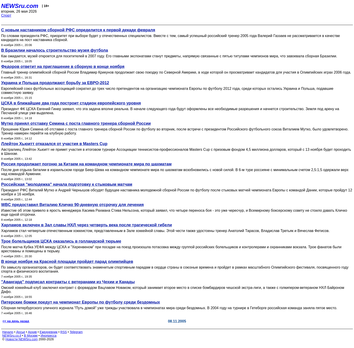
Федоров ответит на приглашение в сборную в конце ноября (62, 66)
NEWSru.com (19, 5)
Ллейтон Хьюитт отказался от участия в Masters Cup (54, 144)
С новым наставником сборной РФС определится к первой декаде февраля (78, 30)
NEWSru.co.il (11, 335)
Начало (7, 332)
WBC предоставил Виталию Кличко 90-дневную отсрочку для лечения (72, 204)
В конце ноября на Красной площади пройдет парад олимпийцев (67, 261)
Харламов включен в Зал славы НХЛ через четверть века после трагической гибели (86, 225)
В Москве (31, 335)
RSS (63, 332)
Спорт (6, 15)
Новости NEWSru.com (21, 339)
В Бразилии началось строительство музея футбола (54, 50)
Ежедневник (49, 332)
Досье (20, 332)
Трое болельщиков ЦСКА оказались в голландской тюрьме (61, 241)
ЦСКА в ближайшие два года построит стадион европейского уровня (71, 103)
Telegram (76, 332)
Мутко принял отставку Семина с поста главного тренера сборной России (76, 123)
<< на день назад (15, 321)
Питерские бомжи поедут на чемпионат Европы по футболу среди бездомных (80, 302)
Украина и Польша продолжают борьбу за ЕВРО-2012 (55, 83)
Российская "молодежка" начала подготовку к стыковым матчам (66, 184)
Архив (32, 332)
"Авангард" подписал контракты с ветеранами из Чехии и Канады (68, 282)
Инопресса (49, 335)
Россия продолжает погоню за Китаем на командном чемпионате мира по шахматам (86, 164)
